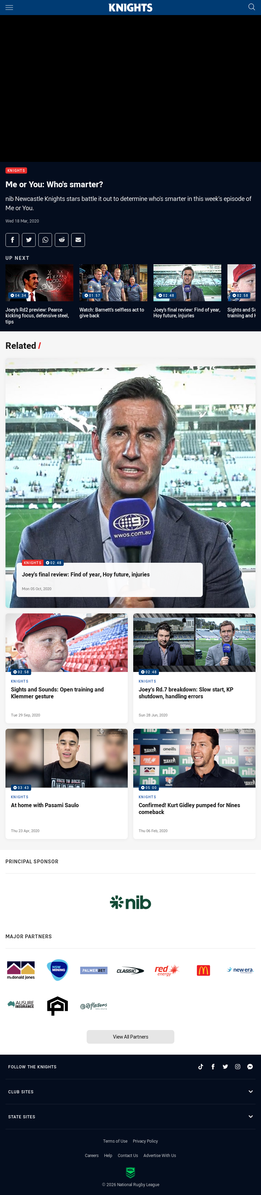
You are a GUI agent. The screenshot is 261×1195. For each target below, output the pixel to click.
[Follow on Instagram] (237, 1066)
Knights (16, 170)
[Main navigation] (9, 7)
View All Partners (130, 1036)
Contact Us (128, 1155)
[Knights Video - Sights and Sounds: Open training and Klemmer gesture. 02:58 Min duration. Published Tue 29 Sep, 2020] (66, 668)
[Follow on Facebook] (213, 1066)
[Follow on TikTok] (200, 1066)
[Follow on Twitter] (225, 1066)
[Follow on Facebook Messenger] (250, 1066)
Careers (92, 1155)
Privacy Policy (145, 1141)
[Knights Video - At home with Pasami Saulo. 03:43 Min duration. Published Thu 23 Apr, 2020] (66, 784)
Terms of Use (115, 1141)
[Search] (252, 7)
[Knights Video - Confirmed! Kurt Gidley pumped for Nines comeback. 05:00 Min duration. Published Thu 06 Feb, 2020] (194, 784)
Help (108, 1155)
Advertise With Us (160, 1155)
